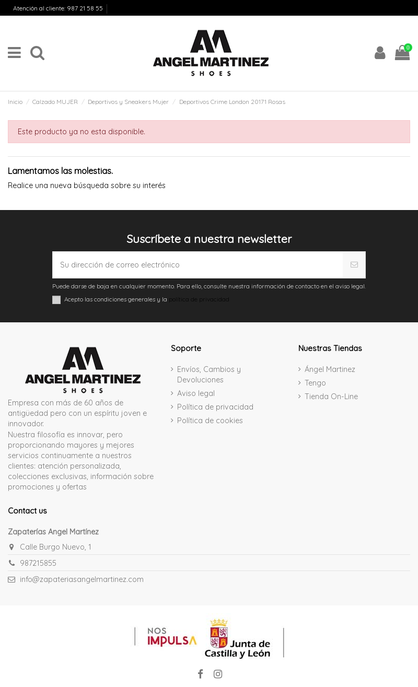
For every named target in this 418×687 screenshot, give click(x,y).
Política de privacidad (215, 407)
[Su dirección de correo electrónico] (198, 265)
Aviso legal (196, 393)
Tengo (315, 383)
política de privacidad (199, 299)
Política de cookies (210, 420)
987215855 (38, 563)
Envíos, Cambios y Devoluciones (52, 17)
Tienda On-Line (331, 396)
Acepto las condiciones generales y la (146, 299)
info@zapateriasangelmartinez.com (82, 579)
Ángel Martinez (330, 369)
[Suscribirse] (354, 265)
